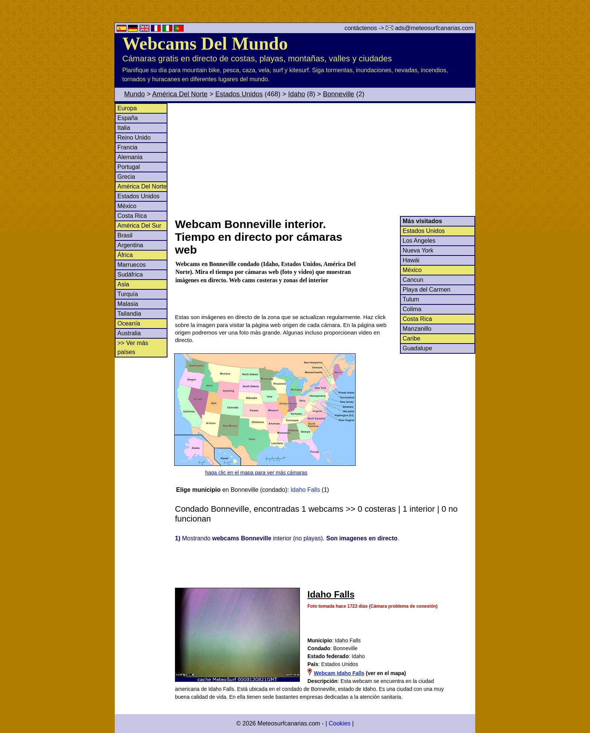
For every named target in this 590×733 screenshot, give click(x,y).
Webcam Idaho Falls (339, 673)
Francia (127, 147)
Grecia (126, 176)
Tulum (411, 299)
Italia (123, 128)
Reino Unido (134, 137)
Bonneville (338, 94)
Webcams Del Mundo (205, 43)
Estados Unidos (239, 94)
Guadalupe (417, 348)
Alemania (130, 157)
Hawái (411, 260)
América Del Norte (180, 94)
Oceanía (128, 323)
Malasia (127, 304)
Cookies (339, 723)
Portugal (128, 167)
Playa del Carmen (426, 289)
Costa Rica (132, 216)
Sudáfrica (130, 274)
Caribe (411, 338)
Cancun (413, 280)
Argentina (130, 245)
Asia (123, 284)
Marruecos (131, 265)
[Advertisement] (324, 159)
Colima (412, 309)
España (127, 118)
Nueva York (418, 250)
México (127, 206)
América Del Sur (139, 225)
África (125, 255)
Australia (129, 333)
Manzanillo (417, 328)
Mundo (134, 94)
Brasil (124, 235)
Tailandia (129, 313)
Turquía (127, 294)
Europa (127, 108)
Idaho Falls (305, 490)
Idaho (296, 94)
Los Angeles (419, 240)
